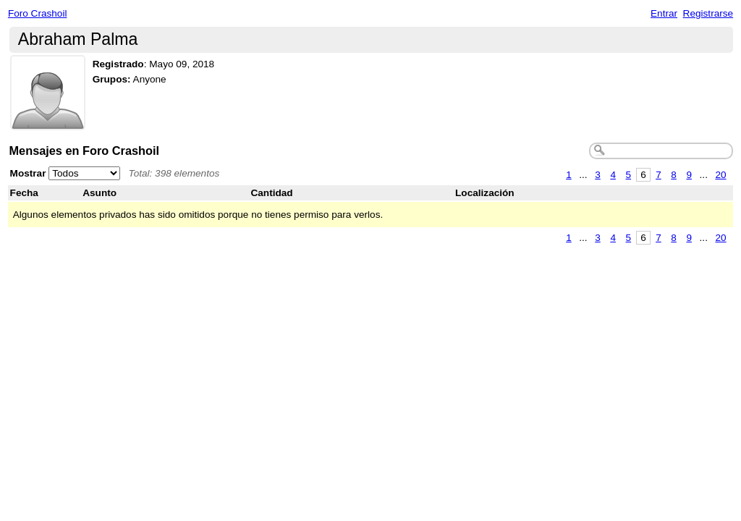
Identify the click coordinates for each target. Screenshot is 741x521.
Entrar (664, 13)
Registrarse (708, 13)
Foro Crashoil (37, 13)
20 (720, 174)
